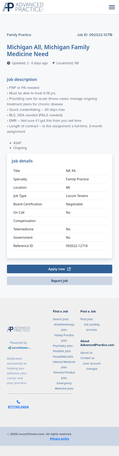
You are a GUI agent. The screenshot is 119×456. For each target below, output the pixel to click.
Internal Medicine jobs (64, 364)
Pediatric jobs (62, 351)
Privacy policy (59, 438)
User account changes (91, 366)
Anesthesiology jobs (64, 327)
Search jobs (61, 319)
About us (86, 352)
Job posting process (92, 327)
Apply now (59, 269)
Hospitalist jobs (63, 356)
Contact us (87, 358)
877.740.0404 (18, 404)
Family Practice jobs (64, 338)
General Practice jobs (64, 375)
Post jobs (86, 319)
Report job (59, 281)
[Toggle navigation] (112, 7)
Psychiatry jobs (63, 346)
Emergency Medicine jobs (64, 386)
